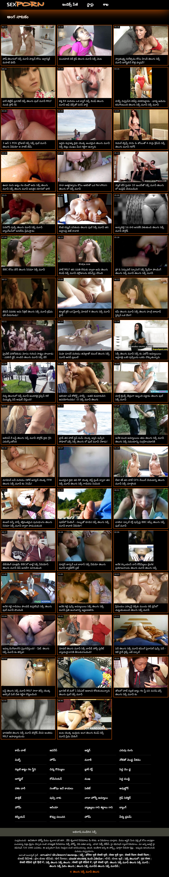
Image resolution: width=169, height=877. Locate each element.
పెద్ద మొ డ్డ (125, 769)
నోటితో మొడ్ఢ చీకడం (130, 759)
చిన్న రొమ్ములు (57, 769)
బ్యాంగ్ (122, 807)
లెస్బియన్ (20, 816)
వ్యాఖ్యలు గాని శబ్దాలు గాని (99, 807)
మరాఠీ (88, 759)
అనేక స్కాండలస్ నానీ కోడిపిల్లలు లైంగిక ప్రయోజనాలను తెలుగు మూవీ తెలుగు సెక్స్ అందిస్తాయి (136, 568)
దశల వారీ (20, 788)
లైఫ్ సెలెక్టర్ (125, 797)
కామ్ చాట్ (20, 750)
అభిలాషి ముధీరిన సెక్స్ (84, 831)
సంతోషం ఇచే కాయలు (61, 788)
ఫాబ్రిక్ (18, 797)
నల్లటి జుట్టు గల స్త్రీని (25, 769)
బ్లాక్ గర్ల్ (89, 769)
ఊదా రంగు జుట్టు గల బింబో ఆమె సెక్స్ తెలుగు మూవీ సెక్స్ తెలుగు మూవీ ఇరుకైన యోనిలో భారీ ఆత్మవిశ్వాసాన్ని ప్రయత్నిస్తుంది (26, 189)
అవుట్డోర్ (123, 788)
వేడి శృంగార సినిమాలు (77, 840)
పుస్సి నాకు (55, 797)
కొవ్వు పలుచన (57, 816)
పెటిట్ (87, 788)
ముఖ (87, 778)
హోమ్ (53, 759)
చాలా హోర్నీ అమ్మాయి (96, 797)
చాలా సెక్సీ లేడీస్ (101, 844)
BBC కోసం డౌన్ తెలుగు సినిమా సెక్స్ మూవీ (24, 269)
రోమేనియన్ (56, 778)
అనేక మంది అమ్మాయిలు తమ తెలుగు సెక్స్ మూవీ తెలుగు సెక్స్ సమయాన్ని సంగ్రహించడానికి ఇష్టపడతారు (139, 441)
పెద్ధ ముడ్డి (124, 778)
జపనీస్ (53, 750)
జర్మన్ (87, 750)
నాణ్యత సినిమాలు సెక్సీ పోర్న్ (61, 844)
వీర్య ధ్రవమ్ (125, 816)
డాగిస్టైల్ (19, 778)
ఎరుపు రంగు (126, 750)
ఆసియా (54, 807)
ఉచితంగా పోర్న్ (35, 840)
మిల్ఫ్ (18, 759)
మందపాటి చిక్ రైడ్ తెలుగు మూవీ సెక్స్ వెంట (80, 58)
